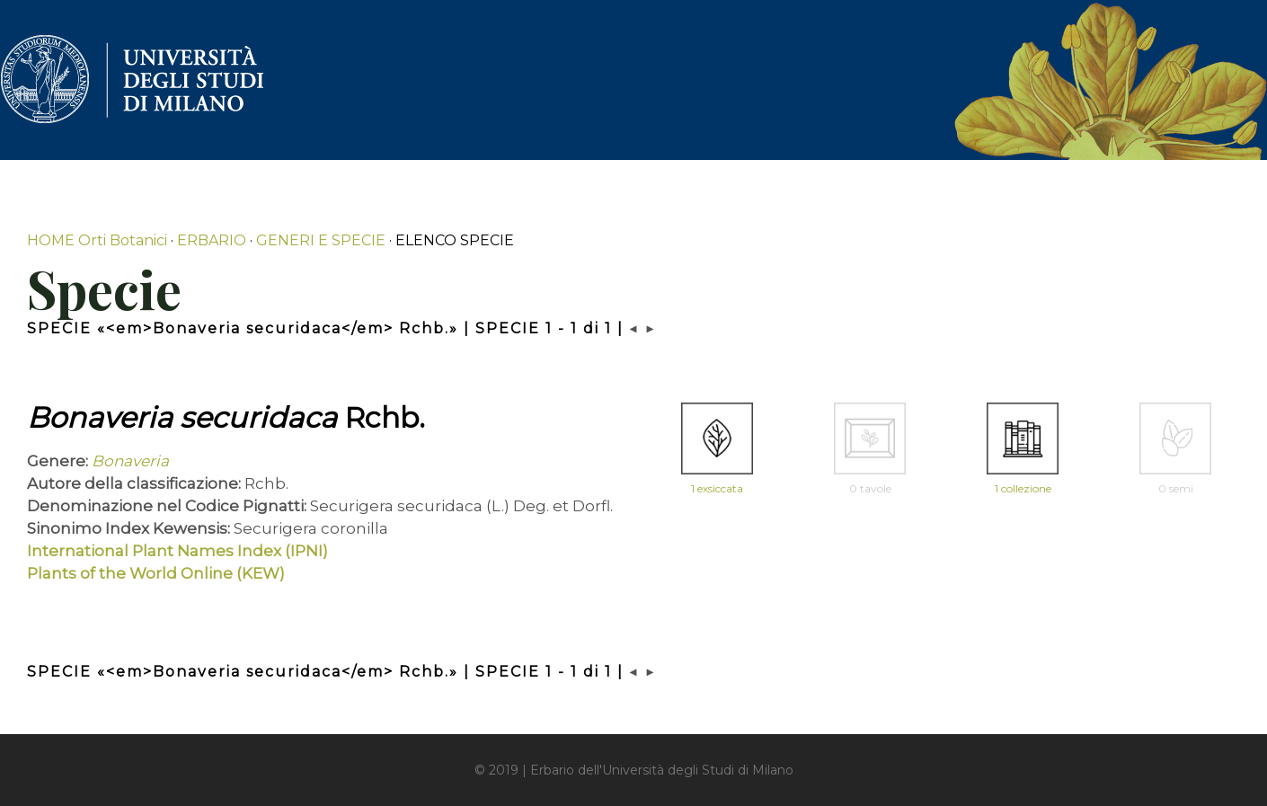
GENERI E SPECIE (320, 240)
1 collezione (1023, 488)
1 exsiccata (717, 488)
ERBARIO (211, 240)
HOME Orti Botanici (97, 240)
